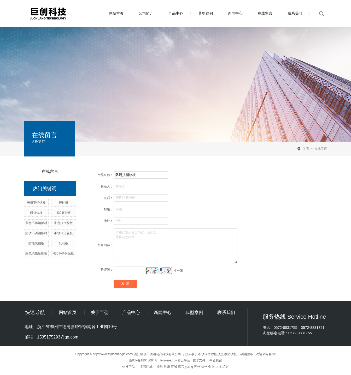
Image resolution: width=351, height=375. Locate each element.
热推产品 (128, 366)
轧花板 (63, 243)
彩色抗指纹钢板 (36, 253)
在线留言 (265, 13)
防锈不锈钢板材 (36, 233)
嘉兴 (181, 366)
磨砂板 (63, 202)
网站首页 (116, 13)
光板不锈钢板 (36, 202)
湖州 (159, 366)
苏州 (197, 366)
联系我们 (295, 13)
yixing (189, 366)
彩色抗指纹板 (63, 223)
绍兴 (226, 366)
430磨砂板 (63, 213)
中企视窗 (215, 360)
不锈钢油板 (245, 354)
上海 (218, 366)
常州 (167, 366)
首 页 (305, 148)
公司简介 (146, 13)
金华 (211, 366)
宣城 (174, 366)
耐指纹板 (36, 213)
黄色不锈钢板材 (36, 223)
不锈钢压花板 (63, 233)
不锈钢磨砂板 (207, 354)
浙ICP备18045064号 (143, 360)
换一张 (178, 271)
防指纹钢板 (36, 243)
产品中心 (175, 13)
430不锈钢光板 (63, 253)
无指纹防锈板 (227, 354)
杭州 (204, 366)
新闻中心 (235, 13)
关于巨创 (99, 312)
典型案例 (205, 13)
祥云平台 (184, 360)
